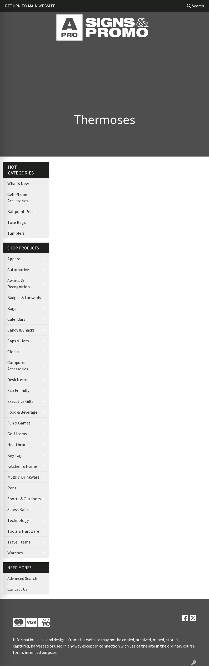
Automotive (18, 269)
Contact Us (17, 589)
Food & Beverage (22, 412)
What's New (18, 183)
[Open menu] (198, 51)
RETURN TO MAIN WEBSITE (30, 5)
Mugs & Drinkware (23, 477)
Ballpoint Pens (20, 211)
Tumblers (16, 233)
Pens (11, 487)
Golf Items (17, 433)
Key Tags (15, 455)
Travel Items (18, 542)
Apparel (14, 258)
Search (195, 5)
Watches (15, 552)
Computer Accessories (17, 365)
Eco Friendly (18, 390)
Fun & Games (19, 423)
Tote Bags (16, 222)
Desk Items (17, 379)
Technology (18, 520)
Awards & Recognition (18, 283)
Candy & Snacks (21, 330)
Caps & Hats (18, 340)
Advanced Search (22, 578)
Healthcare (17, 444)
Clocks (13, 351)
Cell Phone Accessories (17, 197)
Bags (11, 308)
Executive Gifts (20, 401)
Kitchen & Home (22, 466)
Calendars (16, 319)
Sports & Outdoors (24, 498)
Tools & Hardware (23, 531)
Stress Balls (18, 509)
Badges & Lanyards (24, 297)
